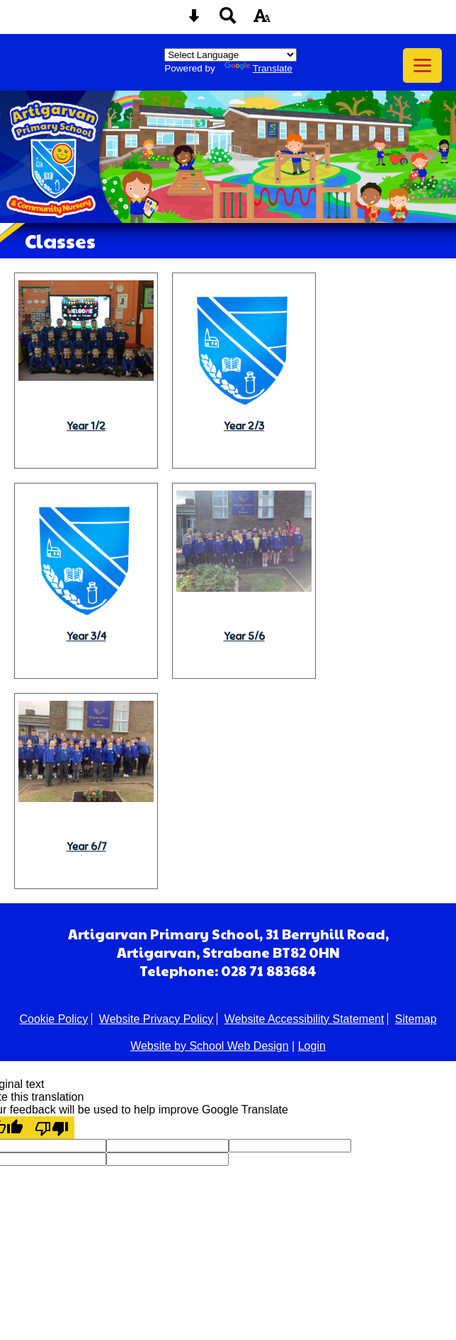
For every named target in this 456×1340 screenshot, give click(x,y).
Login (312, 1046)
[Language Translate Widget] (230, 55)
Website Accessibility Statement (304, 1019)
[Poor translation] (51, 1127)
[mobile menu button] (422, 65)
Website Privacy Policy (156, 1019)
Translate (258, 68)
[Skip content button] (194, 20)
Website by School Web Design (209, 1046)
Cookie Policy (53, 1019)
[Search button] (228, 20)
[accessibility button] (262, 20)
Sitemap (416, 1019)
